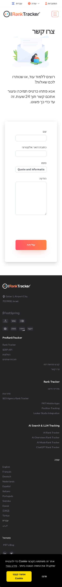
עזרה (32, 3)
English (6, 466)
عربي (5, 525)
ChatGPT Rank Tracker (48, 447)
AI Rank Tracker (51, 432)
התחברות (51, 3)
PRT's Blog (8, 544)
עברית (17, 3)
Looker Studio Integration (46, 413)
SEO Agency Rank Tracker (15, 398)
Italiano (6, 491)
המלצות (6, 354)
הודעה (42, 178)
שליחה (31, 244)
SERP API (7, 349)
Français (6, 471)
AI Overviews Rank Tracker (46, 437)
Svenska (6, 500)
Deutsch (6, 476)
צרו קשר (55, 369)
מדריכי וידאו (54, 388)
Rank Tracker (9, 344)
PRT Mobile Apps (51, 403)
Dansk (5, 505)
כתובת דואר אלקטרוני (34, 147)
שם (44, 131)
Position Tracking (51, 408)
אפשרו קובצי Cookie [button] (19, 576)
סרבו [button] (44, 576)
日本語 (5, 510)
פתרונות (6, 393)
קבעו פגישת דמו (52, 364)
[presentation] (34, 225)
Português (7, 496)
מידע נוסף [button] (11, 565)
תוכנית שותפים (9, 359)
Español (6, 486)
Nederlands (8, 481)
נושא (43, 162)
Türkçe (5, 515)
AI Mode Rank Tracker (48, 442)
